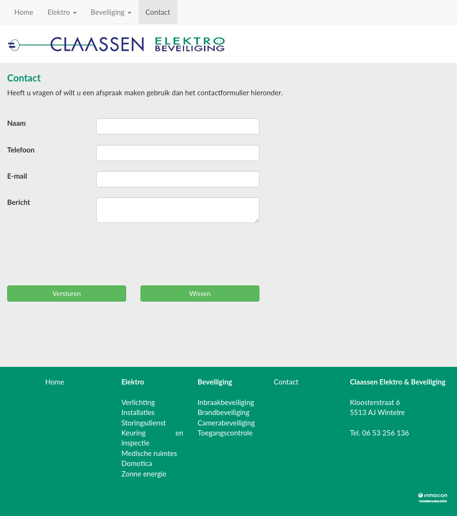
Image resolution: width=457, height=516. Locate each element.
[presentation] (79, 256)
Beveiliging (111, 12)
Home (23, 12)
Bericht (18, 202)
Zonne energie (144, 473)
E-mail (17, 176)
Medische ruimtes (149, 453)
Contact (158, 12)
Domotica (136, 463)
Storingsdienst (143, 422)
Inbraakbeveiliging (226, 402)
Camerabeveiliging (226, 422)
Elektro (62, 12)
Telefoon (21, 149)
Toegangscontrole (225, 432)
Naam (16, 123)
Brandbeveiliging (223, 412)
